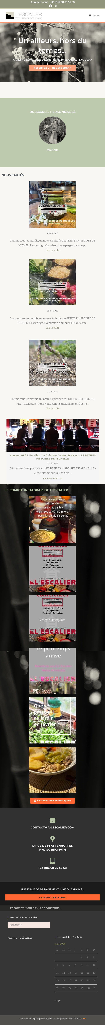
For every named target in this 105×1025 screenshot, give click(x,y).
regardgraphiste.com (42, 1018)
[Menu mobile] (94, 15)
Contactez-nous (52, 897)
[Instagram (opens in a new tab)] (55, 6)
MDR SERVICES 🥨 (77, 1018)
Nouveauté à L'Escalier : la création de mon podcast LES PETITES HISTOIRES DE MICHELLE (53, 457)
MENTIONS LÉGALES (20, 937)
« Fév (57, 1000)
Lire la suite (52, 250)
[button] (100, 450)
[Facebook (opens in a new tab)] (50, 6)
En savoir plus (52, 479)
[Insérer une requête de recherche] (29, 925)
